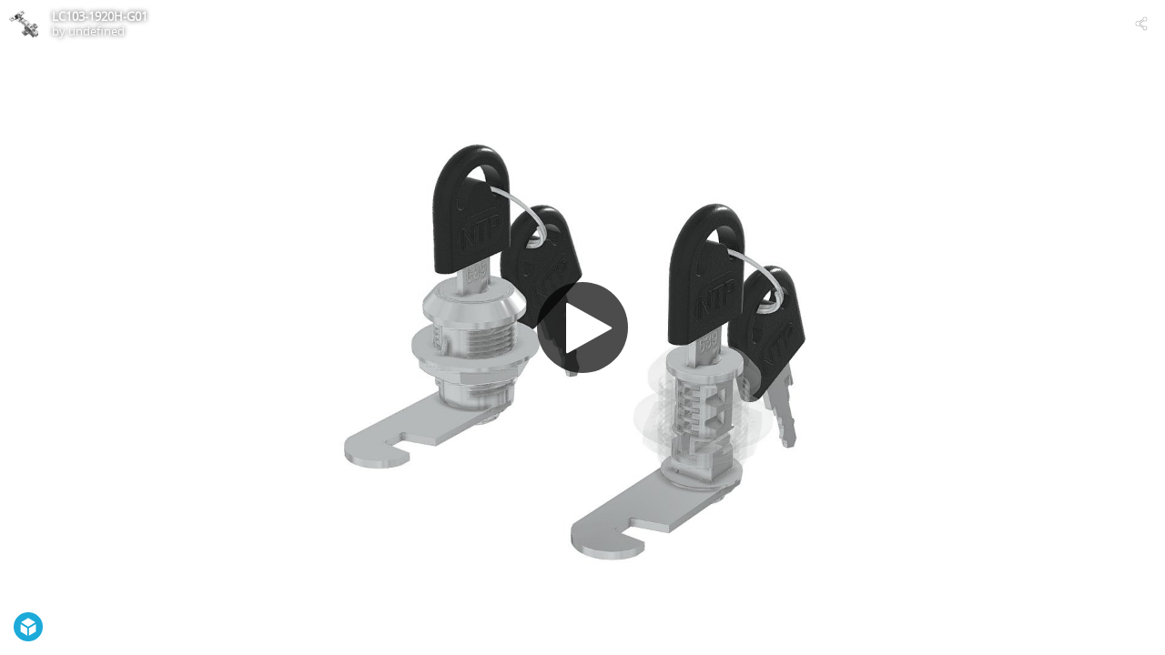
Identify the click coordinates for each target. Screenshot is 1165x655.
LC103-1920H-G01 (99, 16)
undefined (96, 31)
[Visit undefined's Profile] (23, 23)
